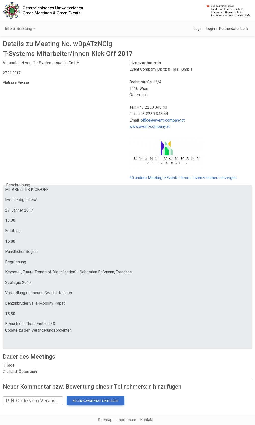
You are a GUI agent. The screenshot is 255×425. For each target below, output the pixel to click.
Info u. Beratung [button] (18, 28)
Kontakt (146, 419)
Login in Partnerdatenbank (227, 29)
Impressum (126, 419)
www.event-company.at (149, 126)
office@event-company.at (163, 120)
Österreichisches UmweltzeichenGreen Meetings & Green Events (53, 10)
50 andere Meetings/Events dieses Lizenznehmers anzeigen (183, 177)
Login (198, 29)
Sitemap (105, 419)
